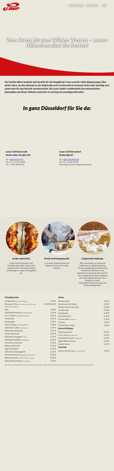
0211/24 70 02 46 (71, 159)
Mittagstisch (92, 5)
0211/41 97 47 (16, 159)
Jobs (104, 5)
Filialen (76, 5)
